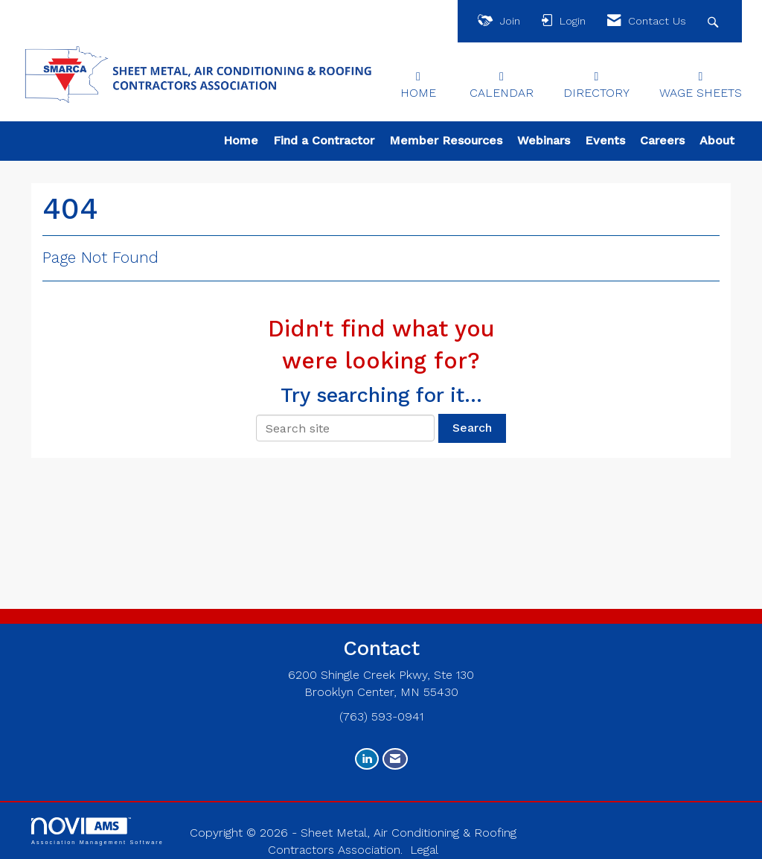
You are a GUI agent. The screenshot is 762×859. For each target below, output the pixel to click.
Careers (662, 140)
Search (472, 428)
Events (605, 140)
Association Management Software (97, 831)
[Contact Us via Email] (395, 759)
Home (240, 140)
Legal (424, 850)
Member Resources (445, 140)
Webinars (543, 140)
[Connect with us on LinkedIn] (367, 759)
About (716, 140)
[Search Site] (714, 21)
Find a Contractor (323, 140)
